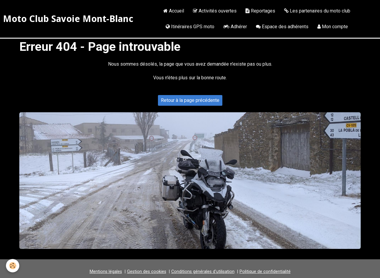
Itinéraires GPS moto (190, 26)
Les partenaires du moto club (317, 11)
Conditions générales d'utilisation (203, 271)
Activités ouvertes (215, 11)
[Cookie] (12, 265)
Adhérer (235, 26)
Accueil (173, 11)
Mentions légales (106, 271)
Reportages (260, 11)
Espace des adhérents (282, 26)
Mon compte (332, 26)
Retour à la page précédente (190, 100)
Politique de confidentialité (265, 271)
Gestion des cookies (146, 271)
